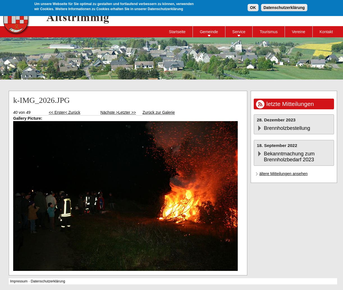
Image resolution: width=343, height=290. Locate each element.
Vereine (298, 32)
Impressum (19, 281)
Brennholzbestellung (287, 128)
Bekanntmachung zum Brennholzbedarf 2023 (289, 156)
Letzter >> (127, 112)
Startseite (177, 32)
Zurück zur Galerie (159, 112)
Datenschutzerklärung (284, 7)
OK (253, 7)
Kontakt (326, 32)
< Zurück (72, 112)
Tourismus (269, 32)
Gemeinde (209, 32)
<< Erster (57, 112)
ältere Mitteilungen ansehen (283, 173)
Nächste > (109, 112)
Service (239, 32)
